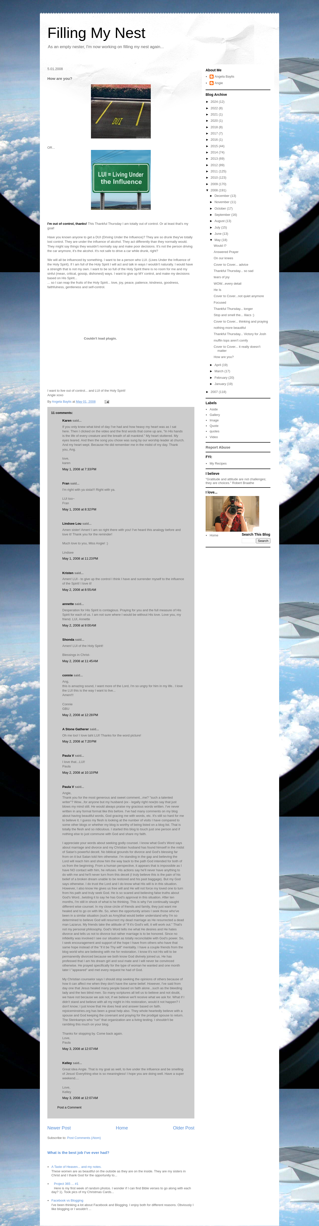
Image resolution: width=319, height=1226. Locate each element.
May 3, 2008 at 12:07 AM (80, 1049)
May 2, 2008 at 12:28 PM (80, 715)
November (223, 202)
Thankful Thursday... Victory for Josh (240, 334)
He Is (217, 290)
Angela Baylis (224, 76)
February (222, 377)
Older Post (183, 1127)
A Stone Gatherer (75, 729)
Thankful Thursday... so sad (233, 271)
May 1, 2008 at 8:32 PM (79, 509)
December (223, 196)
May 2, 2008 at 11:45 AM (80, 661)
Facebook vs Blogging (67, 1200)
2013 (215, 158)
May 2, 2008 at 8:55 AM (79, 590)
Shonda (68, 639)
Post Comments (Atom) (84, 1138)
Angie (219, 83)
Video (214, 437)
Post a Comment (69, 1107)
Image (214, 420)
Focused (220, 302)
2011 (215, 171)
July (218, 227)
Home (122, 1127)
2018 (215, 127)
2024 (215, 102)
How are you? (224, 357)
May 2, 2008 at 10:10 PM (80, 772)
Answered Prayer (226, 252)
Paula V (68, 755)
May (218, 240)
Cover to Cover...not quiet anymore (239, 296)
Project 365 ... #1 (66, 1184)
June (219, 234)
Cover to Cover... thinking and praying (241, 321)
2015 (215, 146)
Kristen (68, 573)
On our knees (223, 258)
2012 (215, 165)
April (218, 365)
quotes (214, 431)
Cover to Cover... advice (231, 264)
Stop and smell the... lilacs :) (234, 315)
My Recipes (218, 463)
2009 (215, 184)
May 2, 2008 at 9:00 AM (79, 625)
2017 (215, 133)
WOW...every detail (227, 283)
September (223, 215)
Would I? (220, 245)
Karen (67, 420)
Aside (214, 409)
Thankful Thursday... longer (233, 309)
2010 (215, 177)
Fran (65, 483)
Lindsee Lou (71, 523)
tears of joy (222, 277)
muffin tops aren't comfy (231, 340)
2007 (215, 392)
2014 (215, 152)
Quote (214, 426)
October (221, 208)
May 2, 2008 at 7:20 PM (79, 741)
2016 (215, 139)
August (220, 221)
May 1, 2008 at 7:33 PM (79, 469)
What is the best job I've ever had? (78, 1152)
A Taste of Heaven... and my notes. (76, 1167)
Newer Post (59, 1127)
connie (67, 675)
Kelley (67, 1063)
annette (68, 604)
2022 (215, 108)
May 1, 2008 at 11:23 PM (80, 558)
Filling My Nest (96, 32)
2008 (215, 190)
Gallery (215, 415)
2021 (215, 114)
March (220, 371)
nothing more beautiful (230, 328)
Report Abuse (218, 447)
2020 (215, 121)
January (221, 384)
